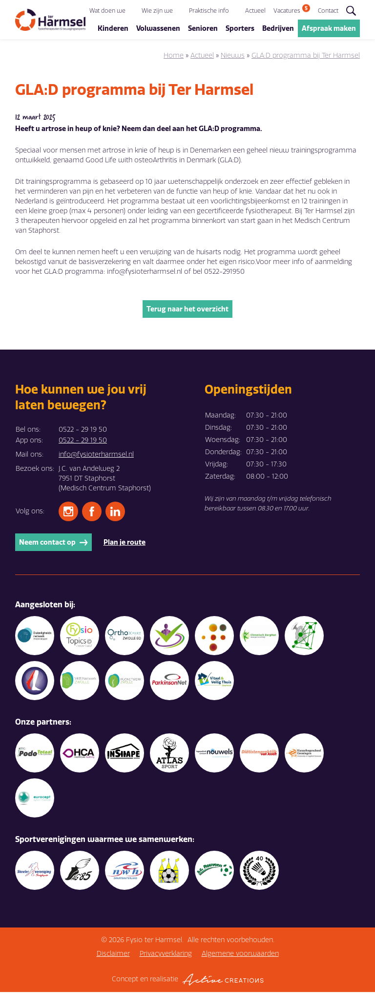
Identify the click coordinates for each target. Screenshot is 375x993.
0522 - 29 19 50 (83, 441)
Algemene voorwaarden (240, 954)
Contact (328, 11)
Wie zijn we (157, 11)
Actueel (255, 11)
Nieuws (233, 56)
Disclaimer (113, 954)
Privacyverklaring (166, 954)
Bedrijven (278, 28)
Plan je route (125, 543)
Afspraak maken (329, 28)
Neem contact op (53, 543)
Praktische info (209, 11)
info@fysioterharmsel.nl (96, 455)
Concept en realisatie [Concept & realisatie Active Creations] (188, 980)
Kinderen (113, 28)
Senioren (203, 28)
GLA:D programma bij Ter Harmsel (305, 56)
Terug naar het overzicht (187, 310)
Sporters (240, 28)
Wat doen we (107, 11)
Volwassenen (158, 28)
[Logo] (50, 20)
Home (174, 56)
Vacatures (286, 11)
